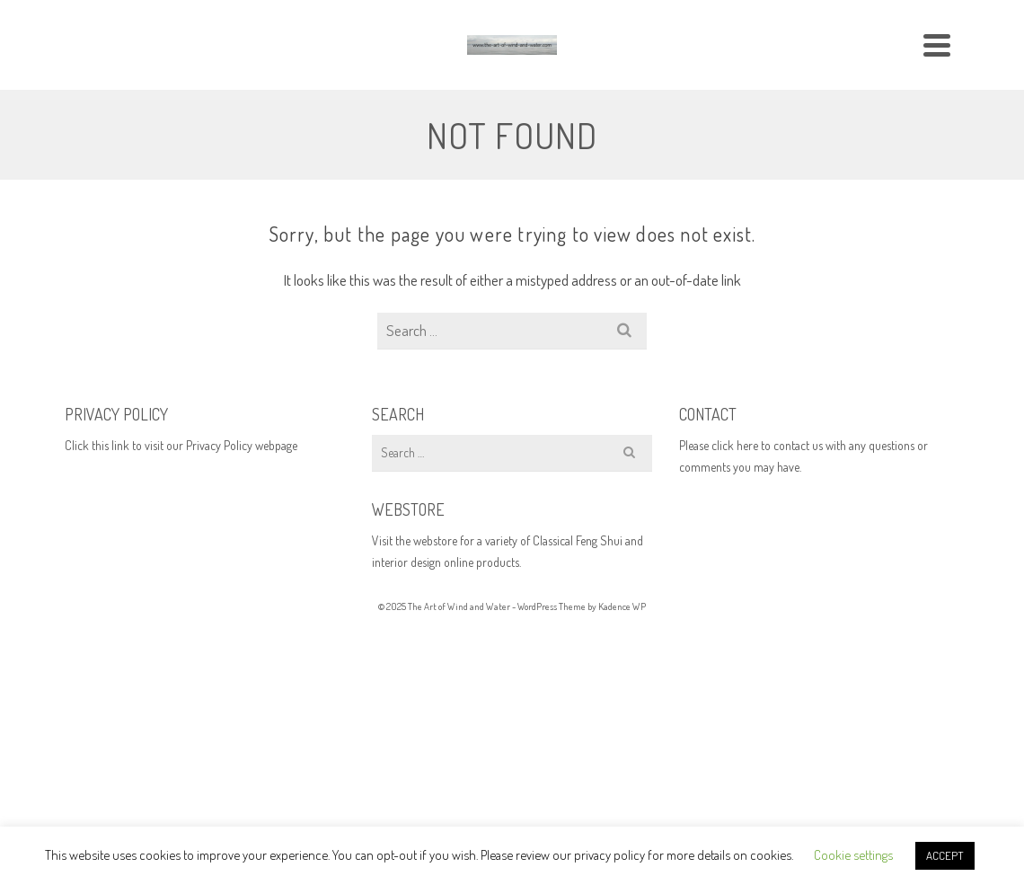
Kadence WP (622, 606)
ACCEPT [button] (945, 855)
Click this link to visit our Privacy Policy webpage (181, 445)
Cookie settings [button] (853, 854)
